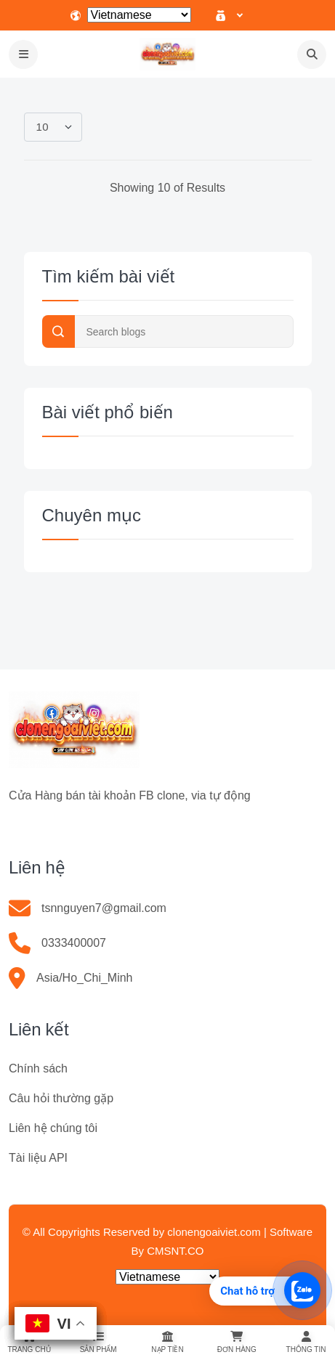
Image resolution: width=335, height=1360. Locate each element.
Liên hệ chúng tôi (53, 1128)
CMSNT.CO (175, 1251)
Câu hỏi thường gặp (61, 1098)
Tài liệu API (38, 1158)
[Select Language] (139, 15)
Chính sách (38, 1068)
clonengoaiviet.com (213, 1232)
